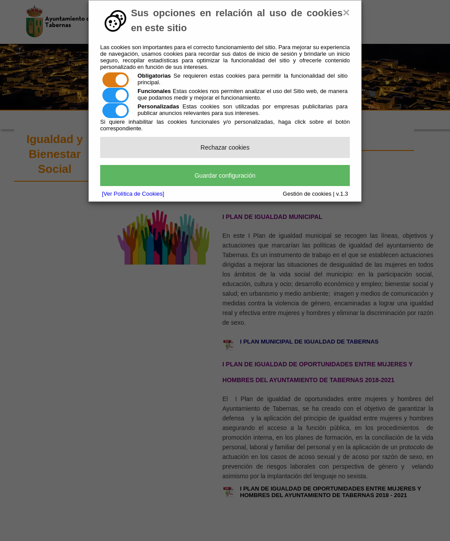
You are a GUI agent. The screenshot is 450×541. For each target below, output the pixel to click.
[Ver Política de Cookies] (133, 193)
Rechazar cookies (224, 147)
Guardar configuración (225, 175)
